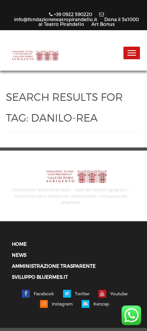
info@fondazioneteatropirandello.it (59, 17)
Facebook (38, 294)
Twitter (76, 294)
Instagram (56, 304)
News (19, 255)
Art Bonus (103, 24)
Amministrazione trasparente (54, 266)
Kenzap (95, 304)
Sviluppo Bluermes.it (40, 277)
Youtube (112, 294)
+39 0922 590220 (71, 14)
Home (19, 244)
